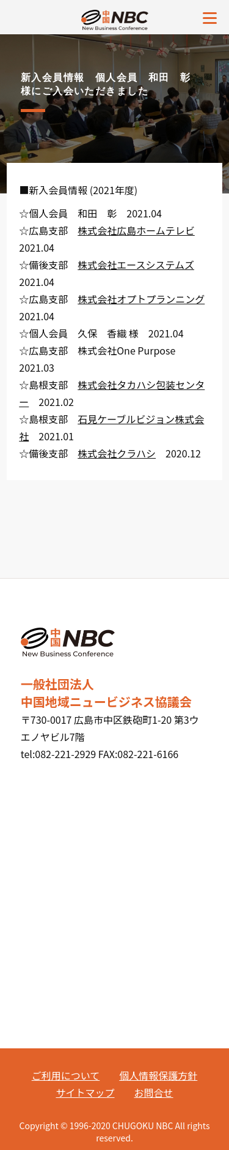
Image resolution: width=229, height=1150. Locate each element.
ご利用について (66, 1075)
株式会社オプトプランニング (141, 298)
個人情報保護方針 (158, 1075)
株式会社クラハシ (117, 453)
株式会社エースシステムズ (136, 264)
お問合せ (153, 1092)
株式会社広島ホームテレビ (136, 230)
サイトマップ (85, 1092)
